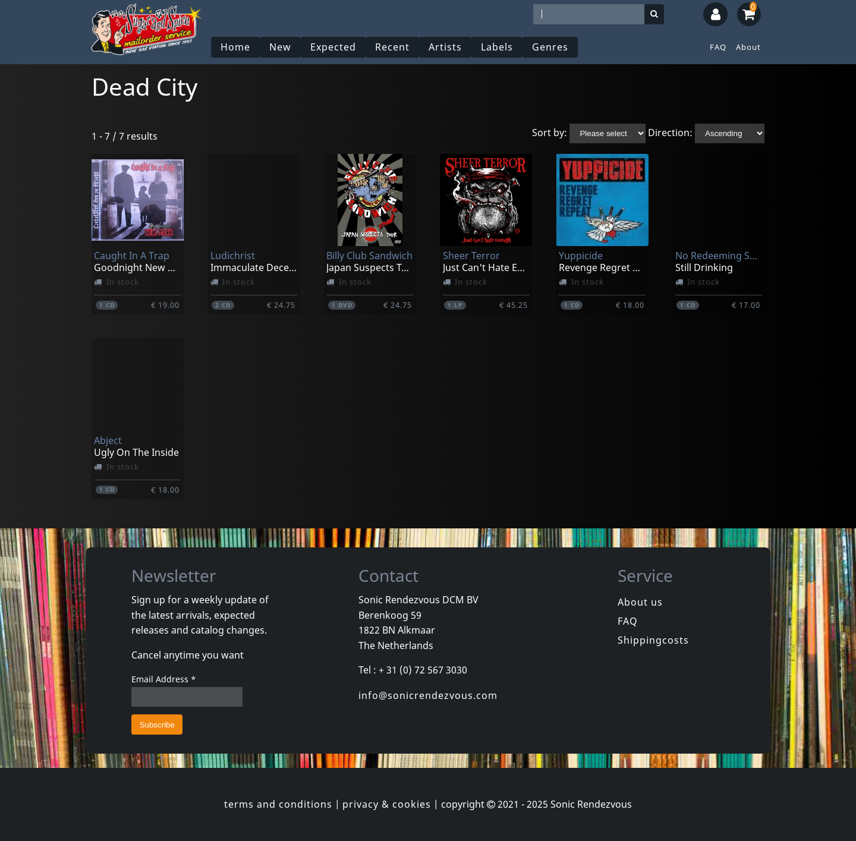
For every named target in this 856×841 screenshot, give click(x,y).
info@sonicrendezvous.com (428, 695)
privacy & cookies (386, 804)
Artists (445, 46)
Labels (497, 46)
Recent (392, 46)
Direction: (670, 132)
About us (640, 602)
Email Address (163, 679)
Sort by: (549, 132)
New (280, 46)
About (748, 47)
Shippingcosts (653, 640)
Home (235, 46)
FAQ (718, 47)
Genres (550, 46)
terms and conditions (278, 804)
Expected (333, 46)
